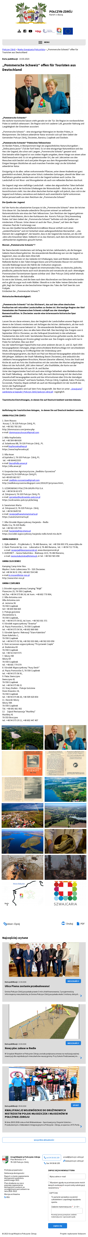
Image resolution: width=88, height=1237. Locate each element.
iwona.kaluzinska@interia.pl (24, 556)
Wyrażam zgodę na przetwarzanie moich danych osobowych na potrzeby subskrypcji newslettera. (66, 1185)
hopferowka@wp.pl (18, 446)
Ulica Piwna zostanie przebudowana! (27, 986)
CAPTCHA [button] (53, 1193)
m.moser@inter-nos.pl (19, 575)
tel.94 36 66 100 (51, 1157)
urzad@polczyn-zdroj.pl (73, 1157)
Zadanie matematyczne (61, 1206)
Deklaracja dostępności (14, 1173)
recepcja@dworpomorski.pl (24, 550)
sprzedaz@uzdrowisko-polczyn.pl (24, 497)
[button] (22, 737)
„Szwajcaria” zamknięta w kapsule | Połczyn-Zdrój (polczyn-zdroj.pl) (42, 390)
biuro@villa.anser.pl (18, 463)
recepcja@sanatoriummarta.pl (23, 514)
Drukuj (69, 923)
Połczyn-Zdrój (60, 12)
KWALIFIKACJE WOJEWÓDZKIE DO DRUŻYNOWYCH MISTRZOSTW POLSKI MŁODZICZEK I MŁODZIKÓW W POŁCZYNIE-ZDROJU (36, 1113)
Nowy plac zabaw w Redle (20, 1048)
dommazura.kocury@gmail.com (24, 432)
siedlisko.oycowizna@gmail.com (24, 480)
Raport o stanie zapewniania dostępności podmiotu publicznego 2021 (16, 1178)
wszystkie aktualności (44, 1140)
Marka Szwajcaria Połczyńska (31, 49)
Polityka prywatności (13, 1170)
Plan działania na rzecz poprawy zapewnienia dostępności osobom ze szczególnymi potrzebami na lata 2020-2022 (16, 1187)
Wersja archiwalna (12, 1194)
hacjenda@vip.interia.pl (20, 530)
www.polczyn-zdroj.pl (73, 1161)
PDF (82, 923)
